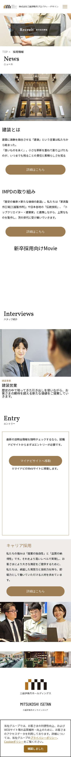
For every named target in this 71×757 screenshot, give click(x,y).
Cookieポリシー (14, 742)
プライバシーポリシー (43, 738)
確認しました (36, 748)
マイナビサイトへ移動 (35, 460)
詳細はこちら (36, 169)
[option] (35, 363)
